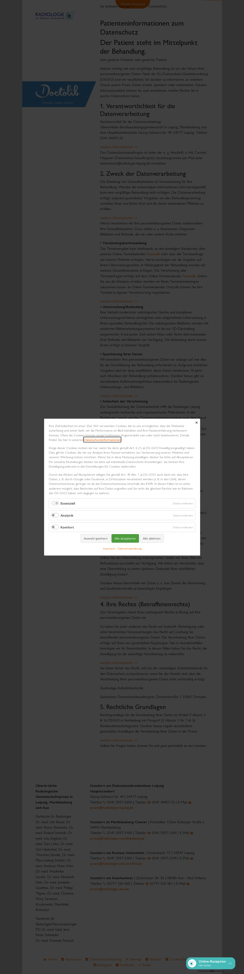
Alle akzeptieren (125, 538)
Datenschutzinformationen (102, 439)
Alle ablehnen (151, 538)
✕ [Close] (196, 422)
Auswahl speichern (95, 538)
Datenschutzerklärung (129, 548)
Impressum (109, 548)
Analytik (67, 515)
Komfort (67, 527)
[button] (210, 963)
